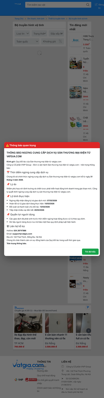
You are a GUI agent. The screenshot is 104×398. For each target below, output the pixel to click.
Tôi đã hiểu (90, 251)
